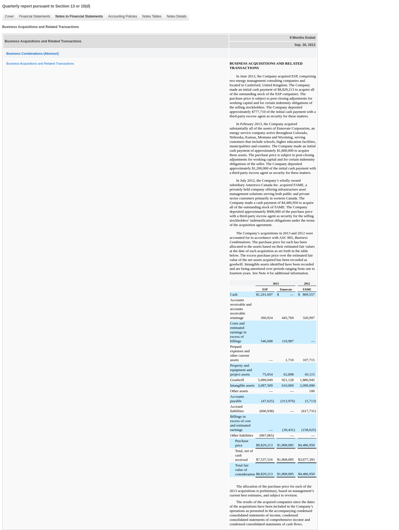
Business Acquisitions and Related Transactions (40, 63)
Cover (8, 16)
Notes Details (175, 16)
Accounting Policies (121, 16)
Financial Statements (33, 16)
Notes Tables (151, 16)
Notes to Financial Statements (78, 16)
